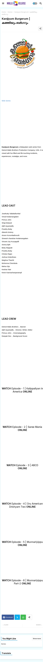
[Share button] (29, 617)
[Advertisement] (21, 123)
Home (4, 12)
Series (10, 12)
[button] (35, 3)
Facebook (9, 617)
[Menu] (3, 3)
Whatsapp (23, 617)
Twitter (17, 617)
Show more (37, 638)
